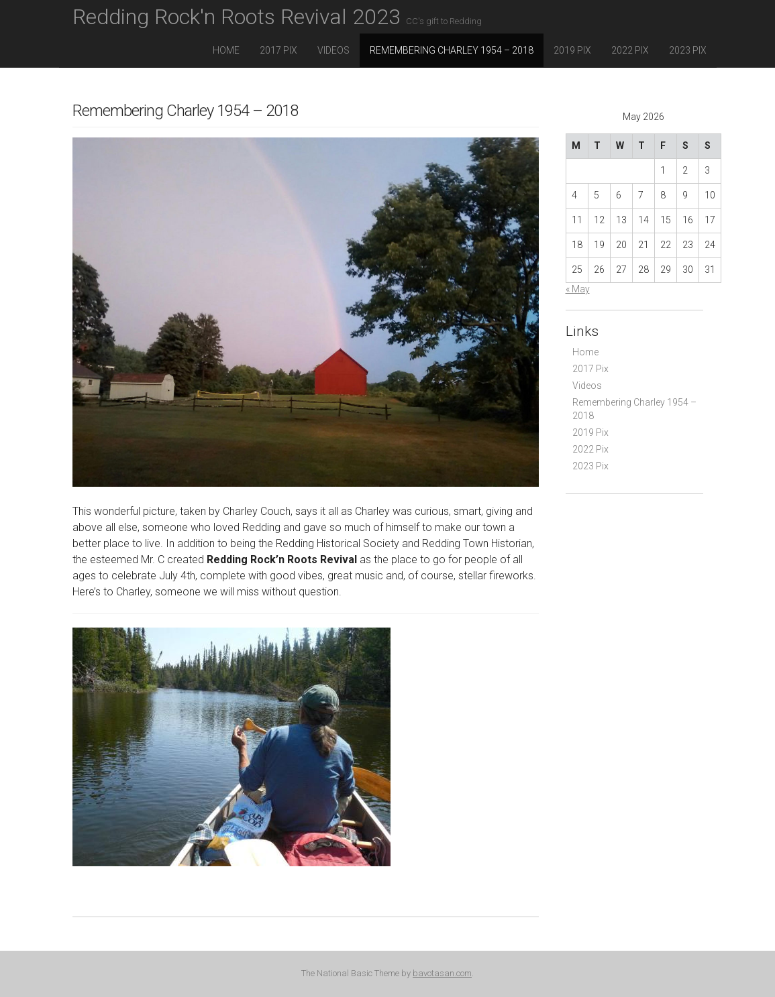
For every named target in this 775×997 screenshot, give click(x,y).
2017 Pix (278, 50)
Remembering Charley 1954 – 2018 (451, 50)
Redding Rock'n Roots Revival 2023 (277, 17)
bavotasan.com (442, 973)
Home (226, 50)
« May (578, 289)
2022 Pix (630, 50)
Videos (333, 50)
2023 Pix (688, 50)
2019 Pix (572, 50)
